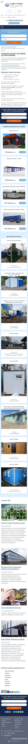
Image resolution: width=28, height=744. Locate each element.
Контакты (17, 727)
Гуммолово (7, 681)
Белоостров (7, 675)
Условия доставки (10, 47)
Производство (18, 724)
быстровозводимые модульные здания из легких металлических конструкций (14, 59)
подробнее (22, 152)
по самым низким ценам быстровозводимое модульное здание (10, 65)
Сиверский (7, 685)
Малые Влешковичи (9, 671)
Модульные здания (6, 722)
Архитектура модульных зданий (13, 523)
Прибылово (7, 683)
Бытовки (4, 720)
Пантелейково (8, 677)
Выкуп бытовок (18, 720)
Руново (6, 679)
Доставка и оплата (19, 718)
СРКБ (3, 724)
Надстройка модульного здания (12, 639)
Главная (3, 47)
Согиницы (7, 673)
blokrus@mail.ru (7, 735)
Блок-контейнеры (6, 718)
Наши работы (18, 722)
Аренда (3, 726)
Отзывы (16, 726)
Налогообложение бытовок (11, 607)
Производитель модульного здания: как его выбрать (11, 568)
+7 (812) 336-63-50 (15, 20)
